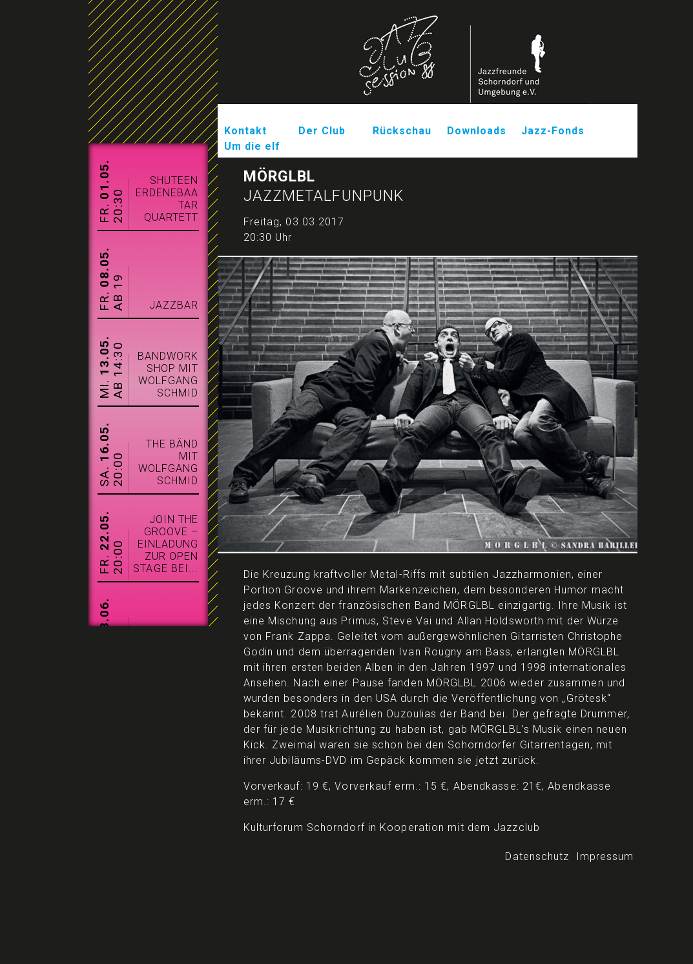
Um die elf (252, 146)
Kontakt (245, 131)
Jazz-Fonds (553, 131)
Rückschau (402, 131)
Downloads (477, 131)
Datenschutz (537, 856)
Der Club (322, 131)
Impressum (605, 856)
